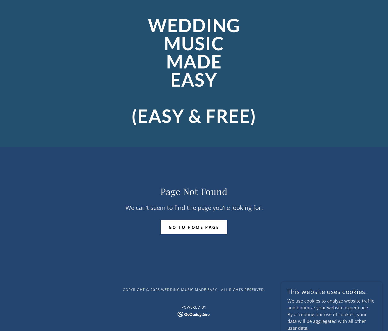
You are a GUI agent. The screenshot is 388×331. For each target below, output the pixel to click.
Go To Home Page (194, 227)
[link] (194, 121)
